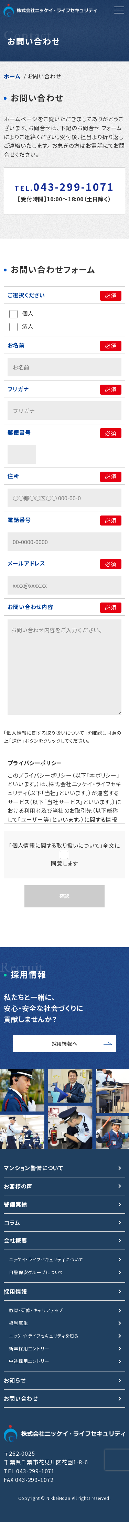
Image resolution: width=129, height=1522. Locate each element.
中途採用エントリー (29, 1361)
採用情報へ (64, 1043)
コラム (12, 1222)
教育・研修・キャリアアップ (36, 1310)
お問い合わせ (21, 1398)
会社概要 (15, 1240)
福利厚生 (18, 1323)
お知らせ (14, 1380)
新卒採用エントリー (29, 1348)
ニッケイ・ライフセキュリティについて (46, 1259)
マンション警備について (33, 1168)
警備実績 (15, 1204)
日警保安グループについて (36, 1272)
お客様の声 (18, 1186)
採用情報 (15, 1291)
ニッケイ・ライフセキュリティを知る (44, 1335)
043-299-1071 (64, 186)
